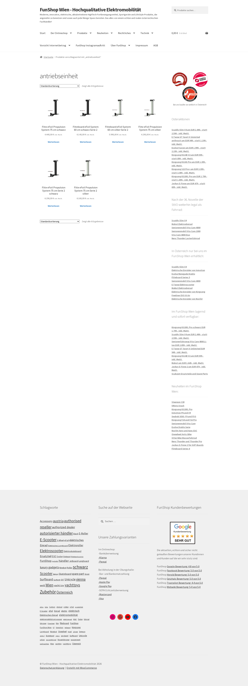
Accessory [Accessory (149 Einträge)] (46, 521)
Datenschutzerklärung (52, 667)
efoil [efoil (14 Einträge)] (51, 611)
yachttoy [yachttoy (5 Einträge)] (58, 644)
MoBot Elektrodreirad (182, 288)
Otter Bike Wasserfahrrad (184, 437)
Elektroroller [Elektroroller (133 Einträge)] (75, 545)
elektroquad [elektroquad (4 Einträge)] (67, 619)
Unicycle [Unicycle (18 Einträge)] (83, 635)
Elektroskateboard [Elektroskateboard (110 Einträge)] (72, 551)
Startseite (48, 57)
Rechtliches (124, 33)
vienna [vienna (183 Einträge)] (81, 579)
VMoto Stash (178, 405)
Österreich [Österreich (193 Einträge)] (64, 592)
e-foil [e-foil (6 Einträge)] (72, 607)
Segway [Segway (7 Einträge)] (82, 631)
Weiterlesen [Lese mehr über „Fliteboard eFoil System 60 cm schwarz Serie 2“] (85, 141)
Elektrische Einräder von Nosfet (187, 298)
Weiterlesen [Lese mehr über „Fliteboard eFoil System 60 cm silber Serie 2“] (118, 141)
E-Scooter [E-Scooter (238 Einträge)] (48, 539)
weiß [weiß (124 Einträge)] (42, 585)
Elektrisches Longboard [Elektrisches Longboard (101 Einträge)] (58, 545)
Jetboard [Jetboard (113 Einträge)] (73, 561)
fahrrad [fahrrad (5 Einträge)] (86, 619)
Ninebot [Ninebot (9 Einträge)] (53, 631)
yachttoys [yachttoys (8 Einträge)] (67, 644)
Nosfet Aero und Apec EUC (184, 430)
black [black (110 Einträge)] (75, 533)
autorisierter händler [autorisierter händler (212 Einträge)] (56, 533)
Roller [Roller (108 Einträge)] (69, 567)
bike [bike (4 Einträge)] (46, 607)
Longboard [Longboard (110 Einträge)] (84, 561)
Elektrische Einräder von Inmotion (188, 270)
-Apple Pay (104, 582)
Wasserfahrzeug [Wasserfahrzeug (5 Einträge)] (63, 640)
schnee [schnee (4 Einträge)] (75, 632)
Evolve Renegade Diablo (183, 273)
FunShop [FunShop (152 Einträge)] (45, 561)
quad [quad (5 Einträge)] (70, 632)
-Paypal (102, 561)
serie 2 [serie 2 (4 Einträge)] (42, 636)
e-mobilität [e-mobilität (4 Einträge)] (79, 607)
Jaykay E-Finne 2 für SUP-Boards (188, 445)
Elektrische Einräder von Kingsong (188, 291)
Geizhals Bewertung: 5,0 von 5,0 (184, 578)
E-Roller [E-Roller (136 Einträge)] (83, 533)
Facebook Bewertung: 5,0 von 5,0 (184, 570)
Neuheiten (102, 33)
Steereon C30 (178, 402)
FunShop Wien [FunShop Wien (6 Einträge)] (46, 627)
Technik (144, 33)
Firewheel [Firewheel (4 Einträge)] (51, 623)
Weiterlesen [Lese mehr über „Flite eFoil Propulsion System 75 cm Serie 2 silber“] (85, 205)
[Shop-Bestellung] (60, 86)
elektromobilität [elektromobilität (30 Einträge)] (68, 614)
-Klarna (102, 557)
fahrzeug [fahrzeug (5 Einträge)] (43, 623)
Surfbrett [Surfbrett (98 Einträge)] (56, 580)
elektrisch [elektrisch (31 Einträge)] (73, 610)
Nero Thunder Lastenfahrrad (186, 238)
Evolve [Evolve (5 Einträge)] (80, 619)
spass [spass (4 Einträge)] (58, 636)
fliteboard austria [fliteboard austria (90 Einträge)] (77, 557)
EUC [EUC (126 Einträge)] (54, 556)
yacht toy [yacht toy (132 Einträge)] (59, 585)
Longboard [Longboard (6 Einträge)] (44, 632)
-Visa (101, 598)
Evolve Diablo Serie (181, 427)
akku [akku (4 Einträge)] (41, 607)
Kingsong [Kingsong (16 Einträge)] (76, 627)
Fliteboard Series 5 (181, 277)
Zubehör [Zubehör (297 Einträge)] (48, 592)
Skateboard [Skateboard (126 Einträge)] (65, 573)
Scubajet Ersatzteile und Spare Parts (190, 373)
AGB (155, 45)
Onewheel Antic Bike (182, 434)
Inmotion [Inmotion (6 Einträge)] (59, 627)
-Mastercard (105, 594)
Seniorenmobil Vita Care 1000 (186, 231)
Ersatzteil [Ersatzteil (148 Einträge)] (45, 556)
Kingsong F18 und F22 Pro (184, 419)
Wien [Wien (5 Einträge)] (52, 644)
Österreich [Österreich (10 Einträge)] (76, 643)
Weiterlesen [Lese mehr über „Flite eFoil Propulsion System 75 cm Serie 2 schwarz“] (53, 205)
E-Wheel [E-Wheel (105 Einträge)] (60, 540)
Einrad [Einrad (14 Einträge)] (57, 611)
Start (43, 33)
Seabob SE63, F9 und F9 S (184, 416)
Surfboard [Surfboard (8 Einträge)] (74, 635)
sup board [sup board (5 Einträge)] (64, 636)
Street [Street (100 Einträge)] (87, 574)
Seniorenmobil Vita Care (183, 423)
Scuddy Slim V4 (179, 220)
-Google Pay (105, 586)
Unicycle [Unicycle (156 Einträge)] (70, 579)
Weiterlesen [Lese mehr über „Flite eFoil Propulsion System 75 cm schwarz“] (53, 141)
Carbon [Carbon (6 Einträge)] (52, 607)
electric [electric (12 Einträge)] (64, 611)
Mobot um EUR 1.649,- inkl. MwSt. (188, 363)
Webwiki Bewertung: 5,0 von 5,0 (184, 586)
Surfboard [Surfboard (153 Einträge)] (46, 579)
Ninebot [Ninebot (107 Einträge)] (62, 567)
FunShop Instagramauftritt (90, 45)
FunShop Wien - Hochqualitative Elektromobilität (90, 9)
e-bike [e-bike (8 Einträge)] (66, 607)
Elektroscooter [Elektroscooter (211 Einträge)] (51, 550)
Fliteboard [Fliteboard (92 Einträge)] (67, 556)
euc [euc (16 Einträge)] (75, 619)
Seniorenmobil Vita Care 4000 (186, 227)
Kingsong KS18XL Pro (182, 409)
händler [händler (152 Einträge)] (64, 561)
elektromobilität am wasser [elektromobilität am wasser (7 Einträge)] (51, 619)
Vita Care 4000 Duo (181, 234)
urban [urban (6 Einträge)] (42, 640)
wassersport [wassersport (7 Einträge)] (75, 639)
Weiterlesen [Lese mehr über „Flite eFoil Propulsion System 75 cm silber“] (150, 141)
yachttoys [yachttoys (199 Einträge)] (72, 585)
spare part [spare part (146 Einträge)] (78, 574)
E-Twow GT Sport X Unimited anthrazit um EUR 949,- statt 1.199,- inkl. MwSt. (189, 141)
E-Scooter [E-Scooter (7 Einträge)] (43, 611)
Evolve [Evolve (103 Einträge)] (59, 556)
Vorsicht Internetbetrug (53, 45)
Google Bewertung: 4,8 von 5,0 (183, 566)
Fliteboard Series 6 (181, 448)
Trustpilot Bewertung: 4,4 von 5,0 (185, 582)
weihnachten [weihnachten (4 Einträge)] (44, 644)
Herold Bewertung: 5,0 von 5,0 (183, 574)
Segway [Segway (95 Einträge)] (55, 574)
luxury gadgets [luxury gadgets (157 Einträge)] (49, 567)
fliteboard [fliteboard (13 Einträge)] (64, 623)
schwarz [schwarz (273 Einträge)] (80, 567)
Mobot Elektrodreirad (182, 224)
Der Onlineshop (59, 33)
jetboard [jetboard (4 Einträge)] (68, 628)
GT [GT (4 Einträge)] (54, 628)
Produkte (82, 33)
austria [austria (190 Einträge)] (58, 521)
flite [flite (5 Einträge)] (57, 623)
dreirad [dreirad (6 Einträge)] (59, 607)
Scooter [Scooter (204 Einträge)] (46, 573)
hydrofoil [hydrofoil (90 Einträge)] (55, 561)
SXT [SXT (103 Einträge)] (62, 579)
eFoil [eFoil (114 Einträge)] (66, 540)
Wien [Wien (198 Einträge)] (49, 585)
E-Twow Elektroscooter (183, 284)
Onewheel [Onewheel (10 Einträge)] (62, 631)
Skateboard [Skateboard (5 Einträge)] (50, 636)
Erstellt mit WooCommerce (82, 667)
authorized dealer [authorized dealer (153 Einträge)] (63, 527)
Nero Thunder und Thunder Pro (187, 441)
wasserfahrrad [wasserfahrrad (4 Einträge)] (51, 640)
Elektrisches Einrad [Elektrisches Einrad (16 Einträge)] (49, 615)
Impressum (142, 45)
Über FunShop (118, 45)
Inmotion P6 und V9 (181, 412)
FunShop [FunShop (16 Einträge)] (74, 623)
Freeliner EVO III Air (181, 295)
